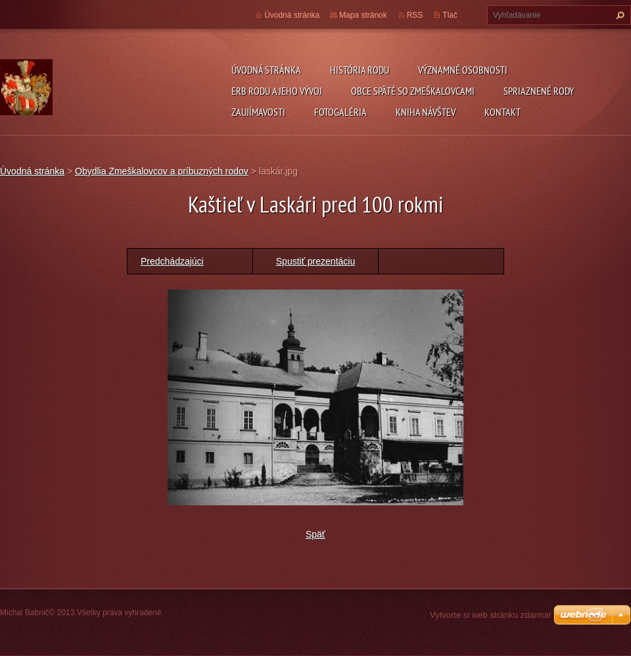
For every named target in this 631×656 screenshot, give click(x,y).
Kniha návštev (426, 111)
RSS (415, 15)
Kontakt (502, 111)
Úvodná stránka (266, 69)
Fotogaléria (340, 111)
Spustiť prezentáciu (315, 261)
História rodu (359, 69)
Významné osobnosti (462, 69)
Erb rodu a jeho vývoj (276, 90)
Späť (315, 534)
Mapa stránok (363, 15)
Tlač (449, 15)
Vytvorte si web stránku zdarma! (490, 615)
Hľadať (618, 15)
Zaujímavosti (258, 111)
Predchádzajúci (172, 261)
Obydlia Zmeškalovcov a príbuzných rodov (161, 171)
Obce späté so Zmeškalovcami (413, 90)
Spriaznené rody (538, 90)
